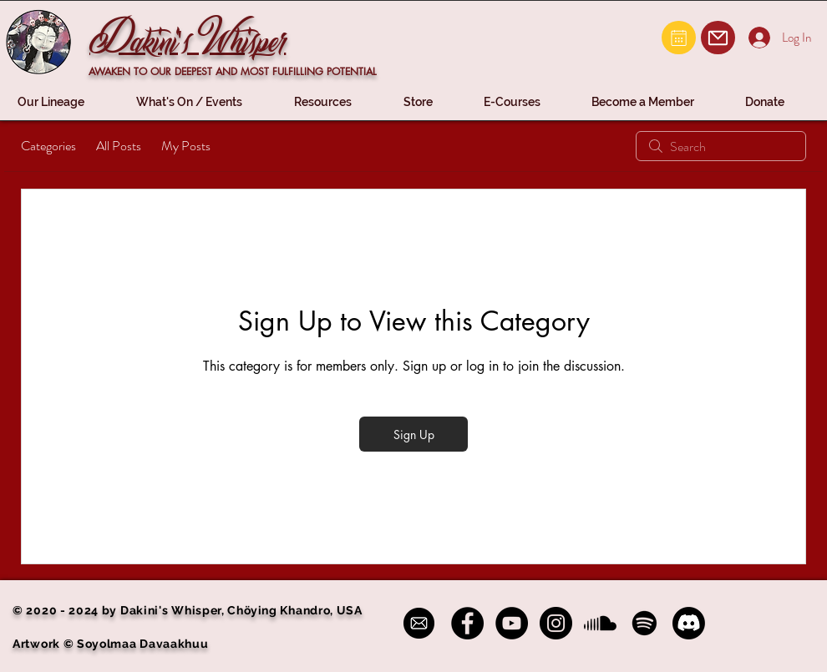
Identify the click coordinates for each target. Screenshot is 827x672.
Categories (48, 145)
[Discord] (688, 623)
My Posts (186, 145)
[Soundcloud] (600, 623)
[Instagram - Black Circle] (556, 623)
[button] (64, 102)
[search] (721, 146)
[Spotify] (644, 623)
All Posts (118, 145)
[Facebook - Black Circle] (467, 623)
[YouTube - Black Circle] (511, 623)
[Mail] (679, 37)
